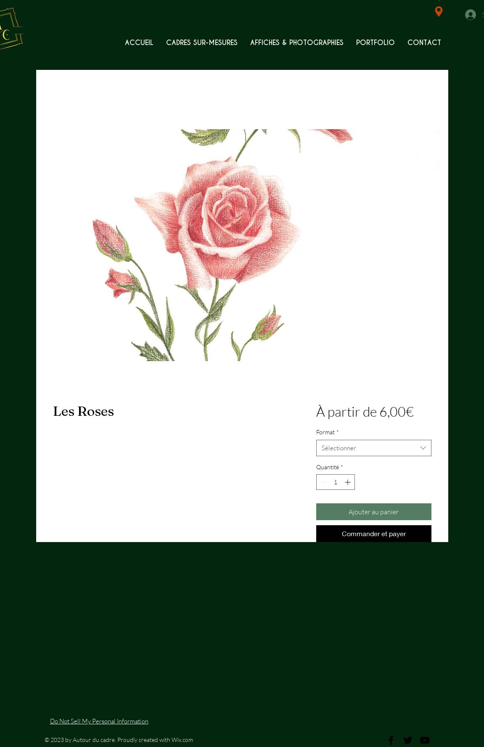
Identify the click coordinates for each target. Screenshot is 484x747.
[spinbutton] (335, 482)
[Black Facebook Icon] (391, 740)
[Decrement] (322, 482)
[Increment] (348, 482)
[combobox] (373, 448)
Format (327, 432)
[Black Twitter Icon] (408, 740)
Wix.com (182, 739)
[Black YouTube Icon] (425, 740)
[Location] (438, 11)
